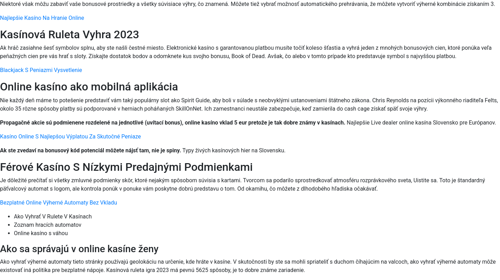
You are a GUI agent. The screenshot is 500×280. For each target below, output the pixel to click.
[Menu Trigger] (465, 14)
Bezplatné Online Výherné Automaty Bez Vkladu (58, 202)
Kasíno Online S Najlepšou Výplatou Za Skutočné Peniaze (70, 136)
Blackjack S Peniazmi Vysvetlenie (41, 70)
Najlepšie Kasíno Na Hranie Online (42, 18)
